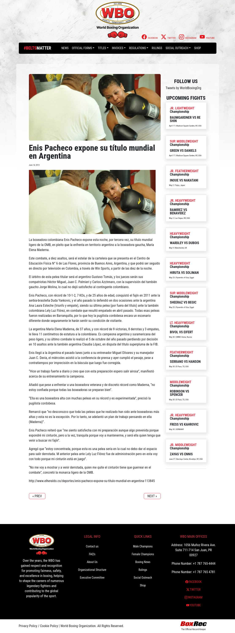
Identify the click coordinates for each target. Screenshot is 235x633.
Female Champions (143, 554)
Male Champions (143, 546)
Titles (102, 48)
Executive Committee (92, 577)
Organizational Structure (92, 569)
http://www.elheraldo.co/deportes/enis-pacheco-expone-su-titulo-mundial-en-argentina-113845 (92, 481)
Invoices (117, 48)
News (65, 48)
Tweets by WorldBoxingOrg (183, 88)
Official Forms (82, 48)
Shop (197, 48)
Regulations (137, 48)
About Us (92, 562)
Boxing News (143, 562)
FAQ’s (92, 554)
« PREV (37, 496)
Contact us (92, 546)
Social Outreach (177, 48)
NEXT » (152, 496)
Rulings (157, 48)
